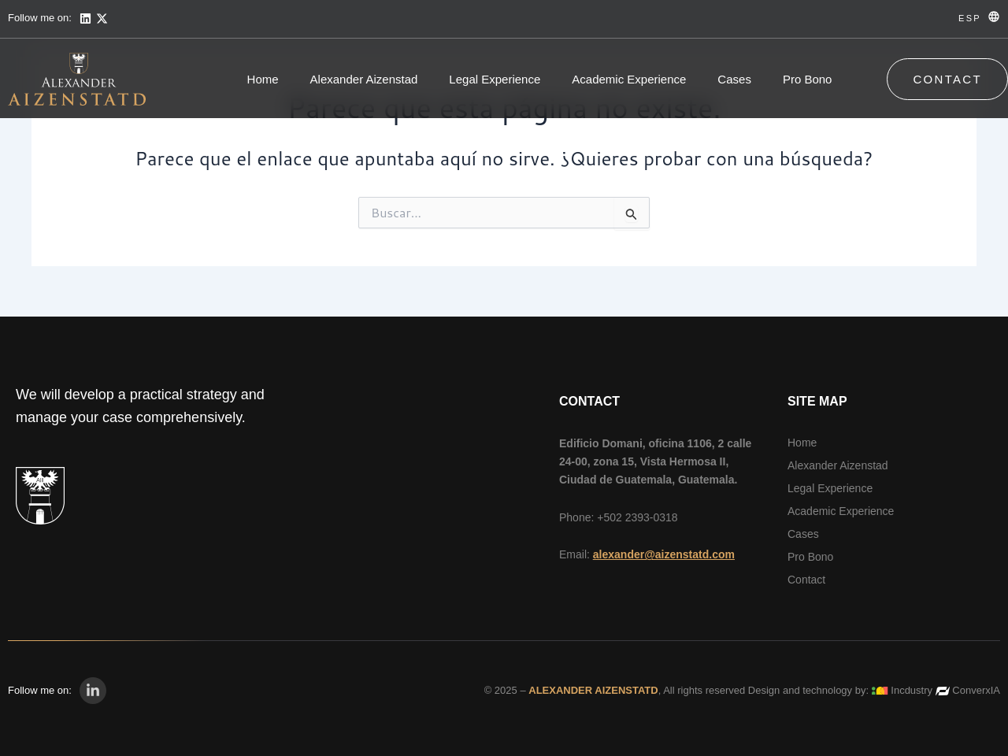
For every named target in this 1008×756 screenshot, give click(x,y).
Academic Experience (629, 79)
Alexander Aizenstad (364, 79)
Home (263, 79)
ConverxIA (976, 690)
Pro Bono (807, 79)
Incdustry (911, 690)
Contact (806, 579)
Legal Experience (494, 79)
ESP (969, 18)
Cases (734, 79)
